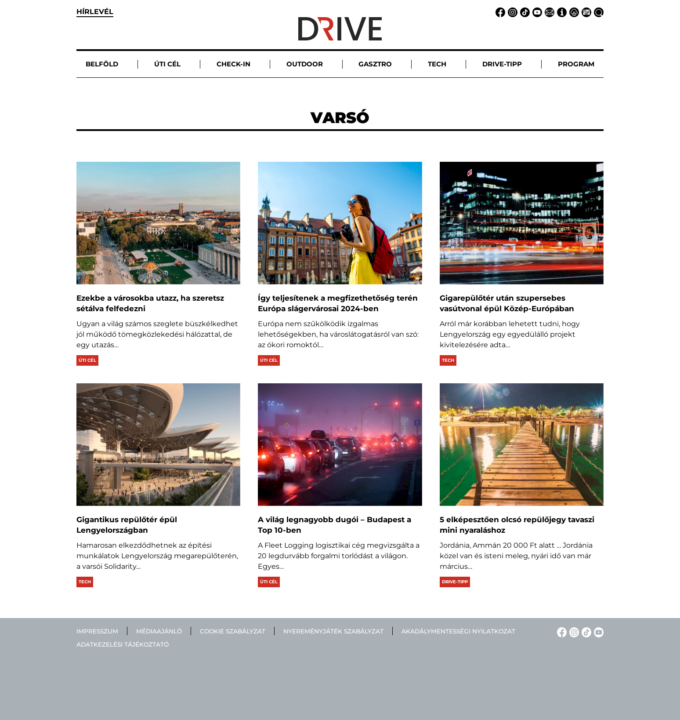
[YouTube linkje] (536, 11)
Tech (448, 360)
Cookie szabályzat (232, 631)
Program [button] (576, 64)
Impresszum (97, 631)
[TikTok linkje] (523, 11)
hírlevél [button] (94, 11)
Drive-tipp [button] (502, 64)
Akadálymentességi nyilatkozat (458, 631)
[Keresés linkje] (597, 11)
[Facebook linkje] (499, 11)
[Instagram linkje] (511, 11)
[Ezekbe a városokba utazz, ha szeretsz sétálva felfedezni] (158, 223)
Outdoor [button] (304, 64)
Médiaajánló (159, 631)
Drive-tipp (455, 582)
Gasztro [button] (375, 64)
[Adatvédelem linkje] (573, 11)
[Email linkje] (548, 11)
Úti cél (87, 360)
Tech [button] (437, 64)
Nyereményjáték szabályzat (333, 631)
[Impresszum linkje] (560, 11)
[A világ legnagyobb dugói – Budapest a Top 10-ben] (340, 444)
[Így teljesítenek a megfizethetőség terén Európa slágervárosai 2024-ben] (340, 223)
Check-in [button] (233, 64)
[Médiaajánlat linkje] (585, 11)
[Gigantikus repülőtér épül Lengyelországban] (158, 444)
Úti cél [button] (167, 64)
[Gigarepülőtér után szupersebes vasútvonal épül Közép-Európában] (522, 223)
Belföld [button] (102, 64)
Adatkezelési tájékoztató (122, 644)
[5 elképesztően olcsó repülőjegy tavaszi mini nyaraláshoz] (522, 444)
